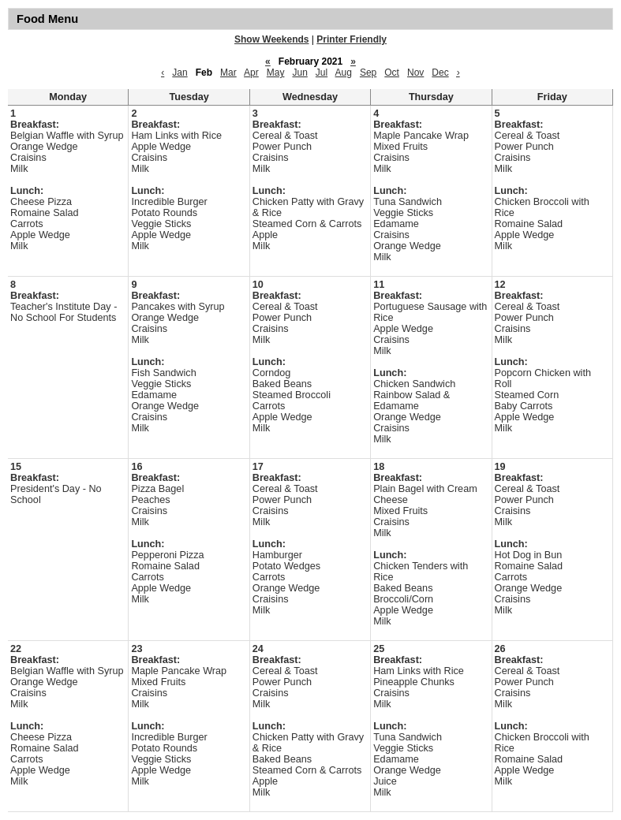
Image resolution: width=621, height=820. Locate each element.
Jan (179, 72)
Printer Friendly (351, 39)
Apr (251, 72)
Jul (321, 72)
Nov (415, 72)
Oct (391, 72)
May (276, 72)
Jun (299, 72)
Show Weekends (271, 39)
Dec (440, 72)
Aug (343, 72)
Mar (228, 72)
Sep (368, 72)
